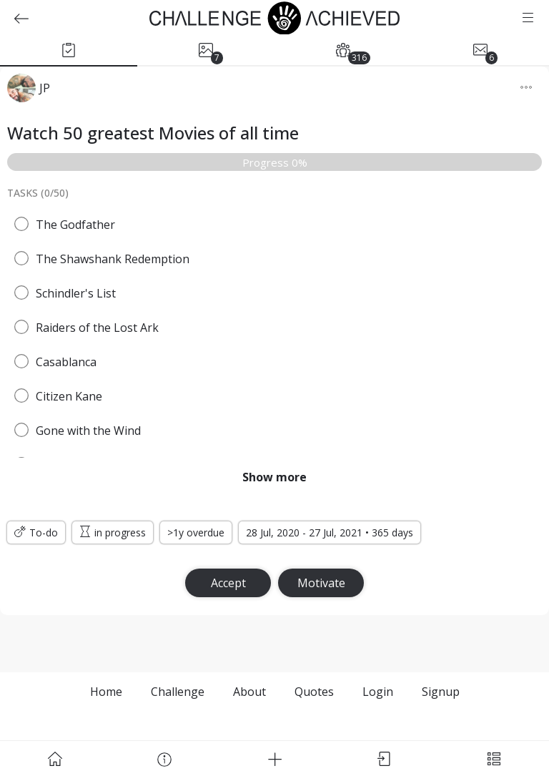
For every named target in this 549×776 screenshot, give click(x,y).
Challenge (177, 691)
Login (377, 691)
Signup (441, 691)
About (249, 691)
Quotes (314, 691)
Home (106, 691)
